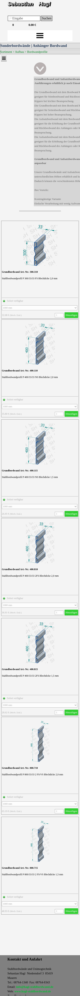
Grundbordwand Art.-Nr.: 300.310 (20, 271)
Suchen (46, 18)
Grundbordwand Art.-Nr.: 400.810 (20, 569)
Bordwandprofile (37, 51)
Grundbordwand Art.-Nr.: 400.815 (20, 669)
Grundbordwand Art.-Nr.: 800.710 (20, 768)
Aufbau (19, 51)
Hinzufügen (71, 315)
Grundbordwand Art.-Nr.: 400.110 (20, 370)
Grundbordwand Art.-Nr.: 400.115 (20, 470)
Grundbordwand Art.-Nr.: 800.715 (20, 867)
